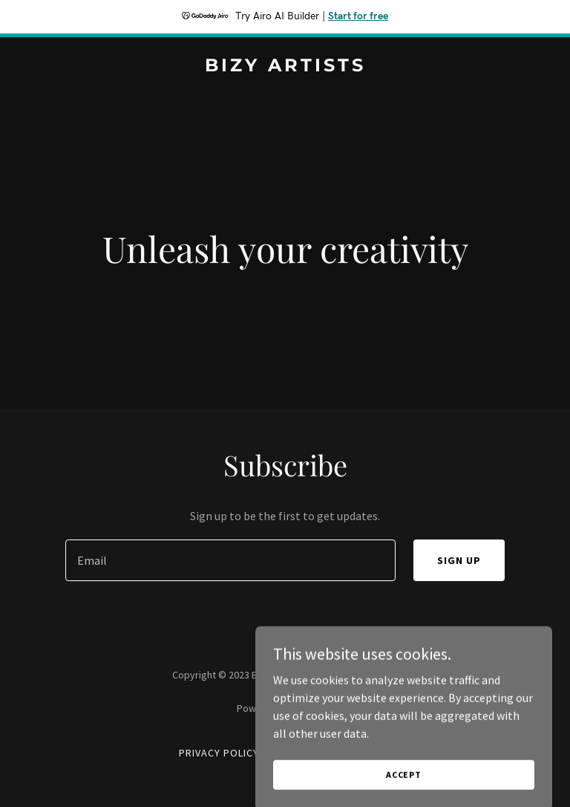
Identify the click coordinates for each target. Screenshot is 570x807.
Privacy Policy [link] (219, 752)
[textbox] (230, 560)
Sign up (459, 560)
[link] (285, 66)
